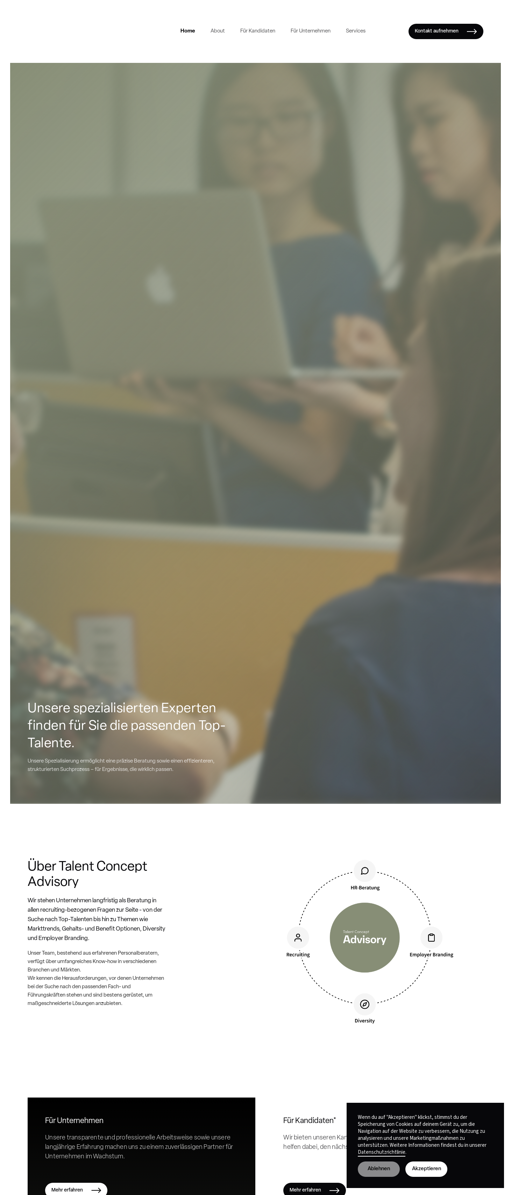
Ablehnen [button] (379, 1169)
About (218, 31)
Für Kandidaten (257, 31)
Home (187, 31)
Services (355, 31)
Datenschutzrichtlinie (381, 1152)
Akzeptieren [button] (426, 1169)
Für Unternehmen (311, 31)
